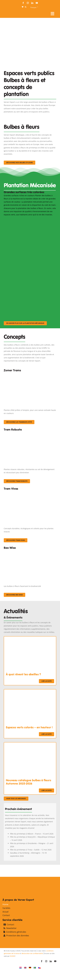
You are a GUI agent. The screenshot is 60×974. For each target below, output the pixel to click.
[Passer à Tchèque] (39, 967)
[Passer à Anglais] (25, 967)
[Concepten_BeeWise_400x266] (29, 551)
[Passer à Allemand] (30, 967)
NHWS (12, 956)
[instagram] (28, 3)
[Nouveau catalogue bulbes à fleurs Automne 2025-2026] (30, 744)
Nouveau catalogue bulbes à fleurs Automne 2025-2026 (28, 781)
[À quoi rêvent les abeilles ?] (30, 638)
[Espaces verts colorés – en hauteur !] (30, 691)
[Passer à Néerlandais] (20, 967)
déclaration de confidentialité (32, 953)
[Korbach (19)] (30, 492)
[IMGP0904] (30, 433)
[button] (25, 7)
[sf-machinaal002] (29, 253)
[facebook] (23, 3)
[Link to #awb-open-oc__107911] (52, 14)
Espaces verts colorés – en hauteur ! (29, 727)
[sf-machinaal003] (29, 288)
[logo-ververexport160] (9, 13)
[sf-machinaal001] (29, 219)
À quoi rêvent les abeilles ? (23, 674)
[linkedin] (32, 3)
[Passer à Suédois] (34, 967)
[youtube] (37, 3)
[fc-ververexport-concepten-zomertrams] (30, 374)
